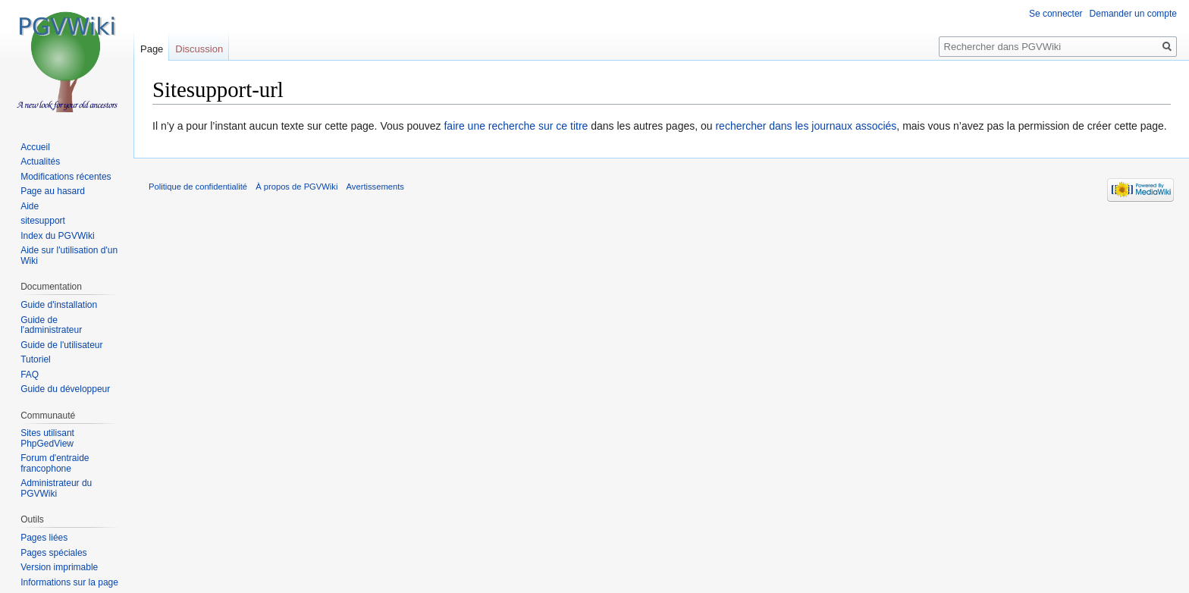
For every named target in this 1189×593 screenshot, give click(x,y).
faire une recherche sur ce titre (516, 126)
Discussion (199, 49)
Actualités (40, 161)
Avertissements (375, 186)
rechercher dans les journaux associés (805, 126)
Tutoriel (35, 359)
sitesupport (42, 220)
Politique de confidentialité (198, 186)
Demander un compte (1133, 13)
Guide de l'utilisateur (61, 345)
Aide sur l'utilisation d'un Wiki (69, 255)
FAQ (29, 374)
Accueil (35, 147)
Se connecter (1056, 13)
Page (151, 49)
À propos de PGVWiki (296, 186)
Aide (29, 206)
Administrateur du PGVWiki (56, 488)
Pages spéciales (53, 553)
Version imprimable (59, 567)
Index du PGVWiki (57, 236)
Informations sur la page (69, 582)
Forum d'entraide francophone (54, 463)
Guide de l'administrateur (51, 325)
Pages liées (43, 537)
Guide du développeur (65, 389)
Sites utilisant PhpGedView (47, 438)
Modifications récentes (65, 176)
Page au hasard (52, 191)
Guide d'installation (58, 305)
